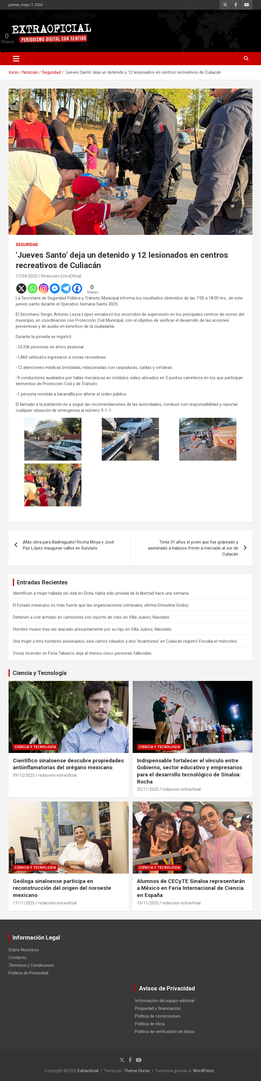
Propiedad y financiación (158, 1008)
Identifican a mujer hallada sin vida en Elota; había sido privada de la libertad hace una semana (100, 593)
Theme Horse (137, 1070)
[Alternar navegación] (16, 58)
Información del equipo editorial (164, 1000)
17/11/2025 (24, 903)
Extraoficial (88, 1070)
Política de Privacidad (28, 973)
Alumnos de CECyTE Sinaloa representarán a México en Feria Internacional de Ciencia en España (191, 888)
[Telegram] (66, 288)
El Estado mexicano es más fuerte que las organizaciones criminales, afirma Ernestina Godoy (100, 605)
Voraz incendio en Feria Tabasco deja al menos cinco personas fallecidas (82, 653)
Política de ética (150, 1023)
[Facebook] (77, 288)
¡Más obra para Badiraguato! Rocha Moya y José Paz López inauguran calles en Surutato (68, 545)
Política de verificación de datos (165, 1031)
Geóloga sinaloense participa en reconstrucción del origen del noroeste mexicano (62, 888)
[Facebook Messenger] (55, 288)
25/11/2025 (148, 789)
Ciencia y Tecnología (40, 673)
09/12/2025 (24, 775)
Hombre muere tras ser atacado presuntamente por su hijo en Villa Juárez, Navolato (92, 629)
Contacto (17, 957)
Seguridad (27, 244)
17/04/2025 (26, 276)
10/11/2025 (148, 903)
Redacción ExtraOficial (61, 276)
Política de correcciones (157, 1016)
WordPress (203, 1070)
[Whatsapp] (32, 288)
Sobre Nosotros (24, 949)
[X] (21, 288)
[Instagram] (44, 288)
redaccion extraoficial (57, 775)
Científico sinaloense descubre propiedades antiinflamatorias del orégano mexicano (68, 764)
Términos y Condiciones (31, 965)
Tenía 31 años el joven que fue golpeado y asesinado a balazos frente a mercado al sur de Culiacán (193, 548)
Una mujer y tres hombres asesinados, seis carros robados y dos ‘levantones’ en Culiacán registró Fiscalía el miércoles (125, 641)
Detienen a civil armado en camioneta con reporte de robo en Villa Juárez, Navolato (91, 617)
